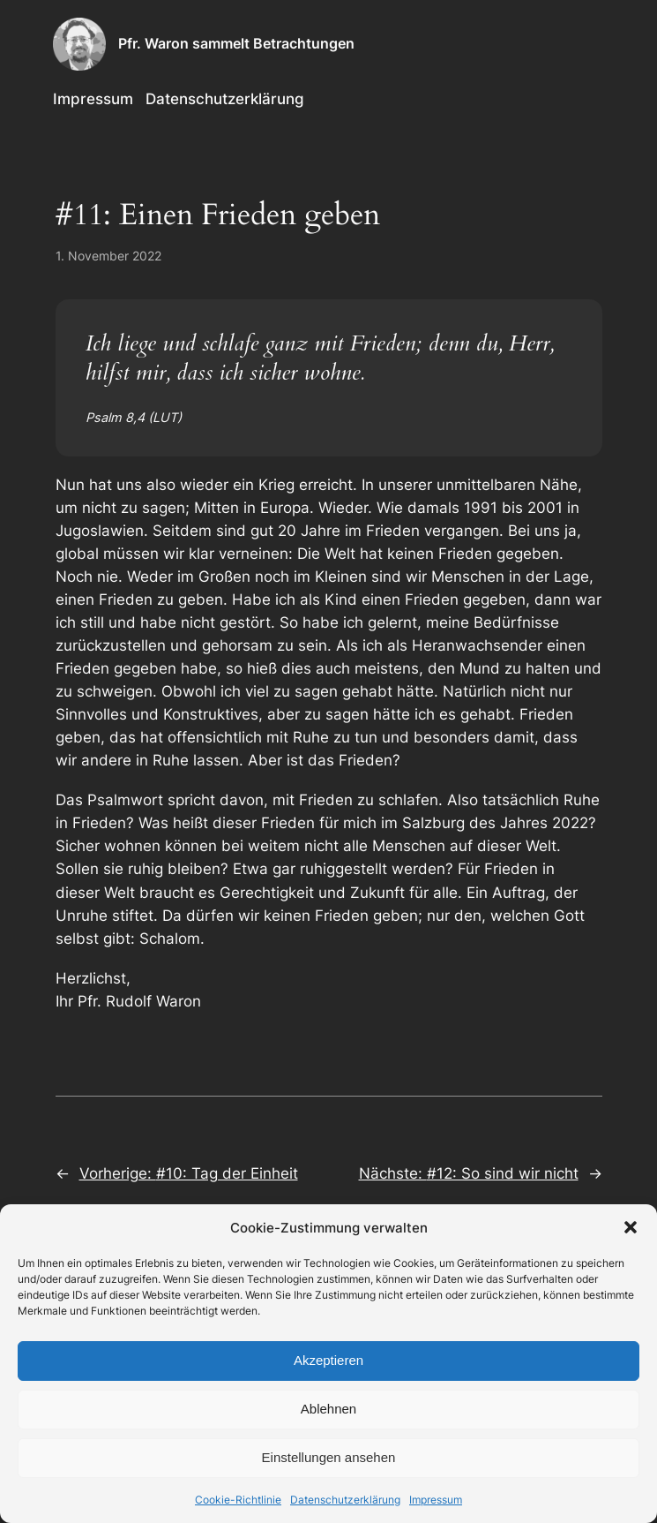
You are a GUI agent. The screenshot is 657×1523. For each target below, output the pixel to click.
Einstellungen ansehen (329, 1457)
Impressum (435, 1499)
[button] (630, 1227)
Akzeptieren (328, 1360)
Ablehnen (328, 1408)
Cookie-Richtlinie (238, 1499)
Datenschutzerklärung (345, 1499)
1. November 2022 (108, 255)
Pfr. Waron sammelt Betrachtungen (236, 43)
